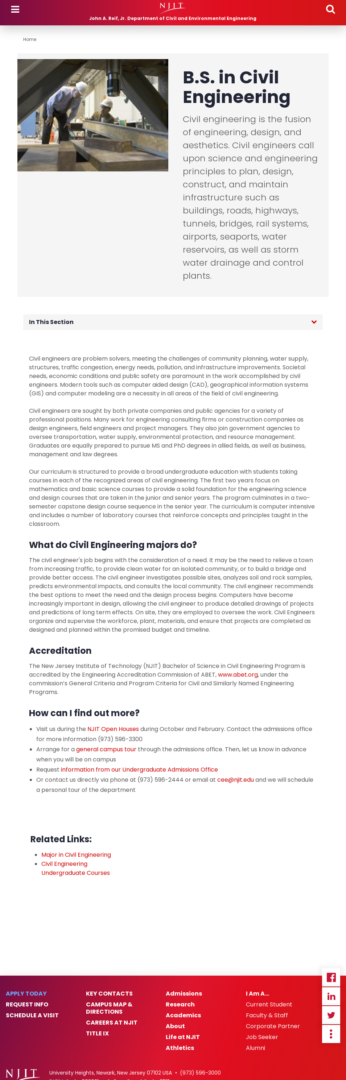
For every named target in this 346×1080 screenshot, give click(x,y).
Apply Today (26, 993)
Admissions (184, 993)
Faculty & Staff (267, 1015)
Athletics (180, 1048)
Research (180, 1004)
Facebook (331, 977)
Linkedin (331, 996)
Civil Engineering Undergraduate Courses (75, 868)
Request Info (27, 1004)
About (175, 1026)
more (331, 1034)
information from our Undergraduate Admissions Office (139, 769)
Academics (183, 1015)
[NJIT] (172, 8)
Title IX (97, 1033)
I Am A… (257, 993)
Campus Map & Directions (109, 1008)
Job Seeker (262, 1037)
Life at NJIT (183, 1037)
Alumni (255, 1048)
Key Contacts (109, 993)
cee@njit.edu (235, 780)
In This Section (51, 322)
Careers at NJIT (111, 1022)
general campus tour (106, 749)
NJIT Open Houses (113, 729)
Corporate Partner (273, 1026)
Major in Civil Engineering (76, 855)
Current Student (269, 1004)
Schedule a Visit (32, 1015)
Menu (15, 9)
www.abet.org (238, 674)
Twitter (331, 1015)
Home (29, 39)
